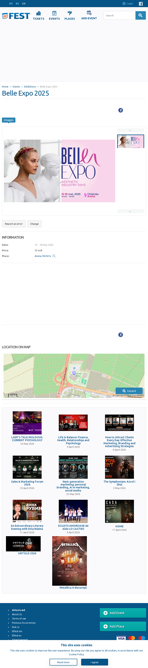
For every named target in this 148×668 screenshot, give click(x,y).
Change (34, 223)
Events (16, 86)
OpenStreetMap (123, 395)
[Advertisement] (74, 52)
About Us (17, 614)
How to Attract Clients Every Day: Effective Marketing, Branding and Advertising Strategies (119, 442)
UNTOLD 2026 (27, 553)
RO (11, 3)
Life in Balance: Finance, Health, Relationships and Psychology (73, 440)
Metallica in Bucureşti (73, 587)
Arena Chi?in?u (43, 256)
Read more (63, 662)
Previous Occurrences (23, 623)
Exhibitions (30, 86)
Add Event (113, 613)
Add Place (113, 626)
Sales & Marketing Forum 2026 (27, 483)
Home (5, 86)
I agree (94, 662)
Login (127, 4)
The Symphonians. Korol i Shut (119, 483)
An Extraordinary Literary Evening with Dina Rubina (27, 527)
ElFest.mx (17, 631)
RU (17, 3)
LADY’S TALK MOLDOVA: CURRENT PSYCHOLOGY (27, 439)
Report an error (14, 223)
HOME (119, 526)
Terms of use (19, 618)
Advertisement (20, 640)
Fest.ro (15, 627)
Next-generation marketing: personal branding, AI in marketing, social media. (73, 486)
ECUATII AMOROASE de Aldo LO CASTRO (73, 527)
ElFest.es (16, 635)
